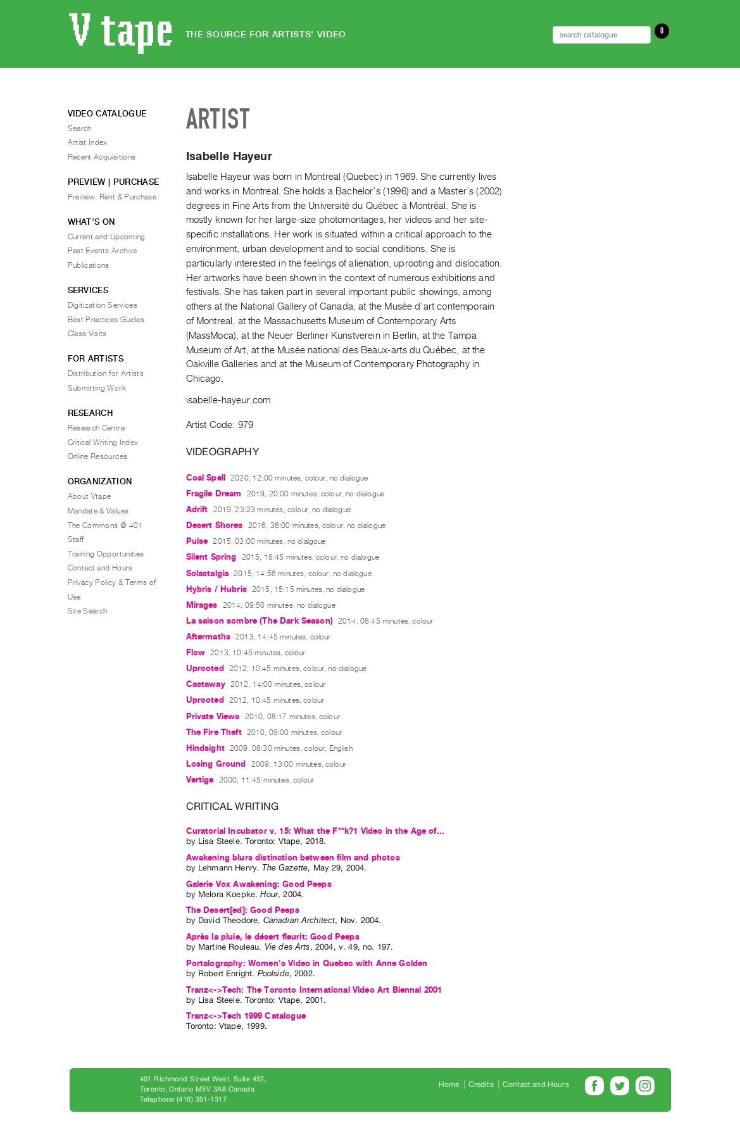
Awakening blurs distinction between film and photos (293, 857)
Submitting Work (97, 388)
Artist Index (88, 142)
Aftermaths (208, 636)
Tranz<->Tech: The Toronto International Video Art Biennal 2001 (314, 990)
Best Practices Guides (106, 319)
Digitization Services (103, 305)
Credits (481, 1084)
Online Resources (98, 456)
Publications (89, 265)
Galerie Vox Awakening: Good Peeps (259, 884)
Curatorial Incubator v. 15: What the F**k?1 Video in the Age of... (315, 831)
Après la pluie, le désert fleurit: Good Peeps (273, 936)
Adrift (197, 509)
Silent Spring (211, 557)
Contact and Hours (100, 567)
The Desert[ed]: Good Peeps (242, 910)
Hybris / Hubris (216, 589)
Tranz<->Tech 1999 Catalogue (246, 1016)
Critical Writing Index (103, 442)
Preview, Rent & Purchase (112, 196)
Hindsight (205, 748)
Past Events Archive (102, 250)
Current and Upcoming (107, 236)
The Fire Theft (214, 732)
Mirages (202, 605)
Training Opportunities (106, 554)
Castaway (205, 684)
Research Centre (96, 428)
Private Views (213, 716)
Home (449, 1084)
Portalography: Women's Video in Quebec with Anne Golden (307, 963)
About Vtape (89, 496)
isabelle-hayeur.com (228, 400)
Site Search (88, 611)
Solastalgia (207, 573)
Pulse (197, 541)
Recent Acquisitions (102, 157)
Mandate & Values (98, 510)
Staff (76, 539)
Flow (196, 652)
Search (80, 128)
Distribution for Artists (106, 373)
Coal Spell (206, 477)
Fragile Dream (214, 493)
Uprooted (205, 668)
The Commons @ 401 (105, 525)
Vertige (200, 779)
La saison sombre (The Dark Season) (259, 621)
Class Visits (87, 333)
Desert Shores (214, 525)
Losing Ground (216, 764)
